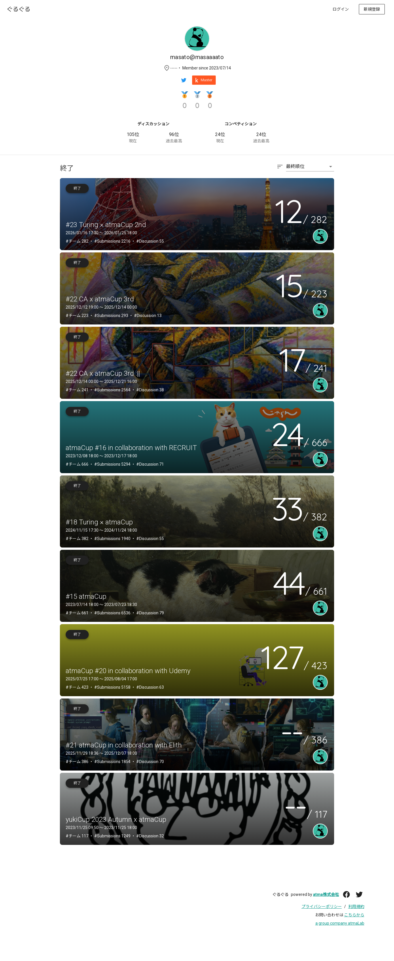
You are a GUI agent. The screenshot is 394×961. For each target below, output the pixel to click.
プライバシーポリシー (322, 906)
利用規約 (356, 906)
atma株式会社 (326, 894)
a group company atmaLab (339, 923)
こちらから (354, 915)
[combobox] (305, 169)
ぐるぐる (280, 894)
